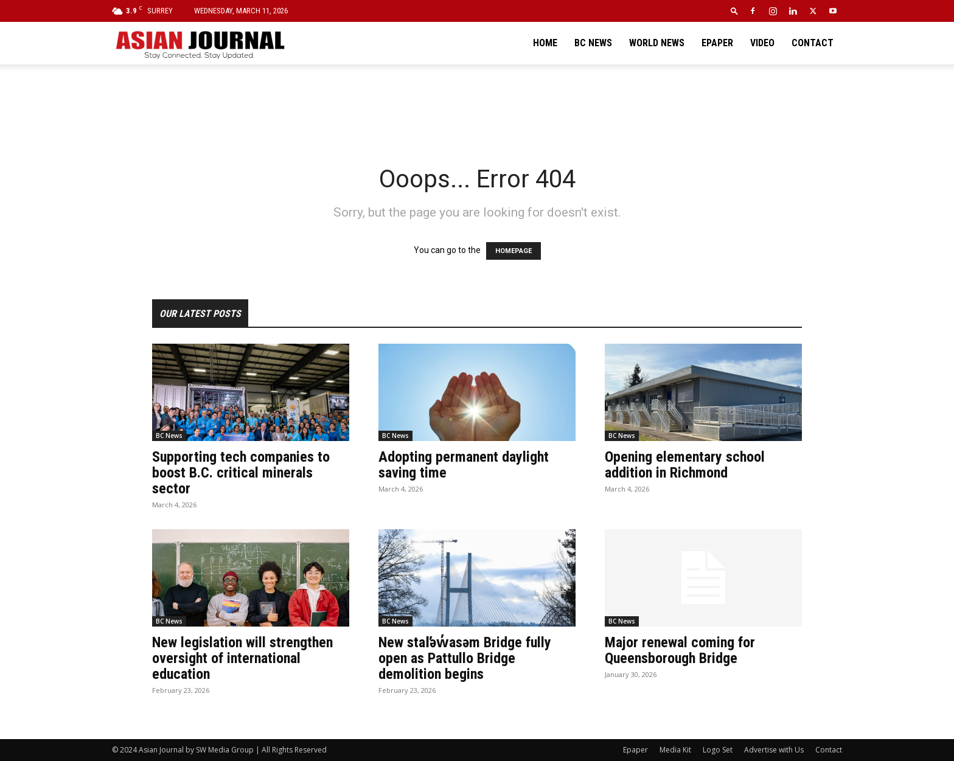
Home (545, 43)
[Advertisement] (477, 106)
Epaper (717, 43)
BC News (593, 43)
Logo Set (718, 750)
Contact (813, 43)
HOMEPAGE (513, 251)
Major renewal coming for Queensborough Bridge (680, 650)
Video (762, 43)
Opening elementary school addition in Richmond (685, 464)
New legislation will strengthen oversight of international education (242, 658)
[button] (734, 10)
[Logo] (199, 43)
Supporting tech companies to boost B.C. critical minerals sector (241, 472)
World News (656, 43)
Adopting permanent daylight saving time (463, 464)
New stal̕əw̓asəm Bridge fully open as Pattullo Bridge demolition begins (464, 658)
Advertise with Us (774, 750)
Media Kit (675, 750)
